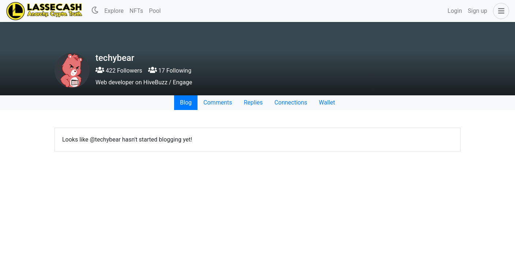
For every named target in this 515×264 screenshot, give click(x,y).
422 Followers (118, 70)
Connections (290, 102)
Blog (186, 102)
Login (455, 10)
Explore (114, 10)
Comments (217, 102)
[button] (499, 11)
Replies (253, 102)
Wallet (327, 102)
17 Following (169, 70)
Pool (155, 10)
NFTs (136, 10)
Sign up (477, 10)
